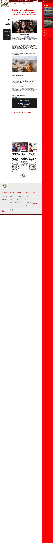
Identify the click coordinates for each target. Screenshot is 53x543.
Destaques (35, 203)
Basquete (27, 195)
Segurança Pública (15, 5)
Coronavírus (12, 203)
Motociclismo (27, 201)
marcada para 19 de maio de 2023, (17, 78)
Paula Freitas (19, 199)
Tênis (26, 203)
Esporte (23, 5)
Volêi (26, 205)
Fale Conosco (4, 199)
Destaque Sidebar (25, 18)
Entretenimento (29, 5)
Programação (4, 195)
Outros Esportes (28, 202)
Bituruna (19, 195)
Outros (34, 195)
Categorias (12, 192)
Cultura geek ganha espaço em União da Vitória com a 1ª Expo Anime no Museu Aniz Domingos (32, 157)
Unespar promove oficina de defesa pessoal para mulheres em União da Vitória (24, 156)
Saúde (34, 196)
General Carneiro (20, 198)
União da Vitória (20, 203)
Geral (33, 5)
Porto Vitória (19, 202)
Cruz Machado (20, 196)
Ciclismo (26, 196)
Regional (10, 5)
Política (19, 5)
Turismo (34, 198)
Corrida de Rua (28, 198)
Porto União (19, 201)
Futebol (26, 199)
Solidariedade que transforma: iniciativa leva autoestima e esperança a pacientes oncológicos (16, 157)
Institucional (4, 192)
